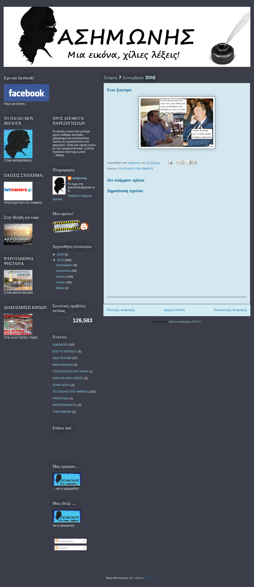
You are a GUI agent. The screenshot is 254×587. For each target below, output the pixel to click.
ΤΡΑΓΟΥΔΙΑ (60, 398)
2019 (61, 254)
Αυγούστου (64, 270)
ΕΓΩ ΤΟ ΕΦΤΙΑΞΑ (65, 351)
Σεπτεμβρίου (65, 265)
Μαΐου (60, 288)
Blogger (149, 578)
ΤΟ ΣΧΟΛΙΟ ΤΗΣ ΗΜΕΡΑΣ (135, 169)
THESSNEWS (62, 411)
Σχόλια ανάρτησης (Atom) (185, 322)
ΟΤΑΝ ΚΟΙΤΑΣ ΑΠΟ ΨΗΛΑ (70, 371)
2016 (61, 260)
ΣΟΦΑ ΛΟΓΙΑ (61, 385)
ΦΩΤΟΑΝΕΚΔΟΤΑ (65, 405)
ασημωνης (79, 178)
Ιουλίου (61, 276)
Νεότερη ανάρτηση (121, 310)
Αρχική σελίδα (174, 310)
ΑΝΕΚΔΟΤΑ (60, 344)
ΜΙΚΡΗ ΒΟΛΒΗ (63, 364)
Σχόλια (61, 548)
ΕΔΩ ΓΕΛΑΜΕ (62, 358)
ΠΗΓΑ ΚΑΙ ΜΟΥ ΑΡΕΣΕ (68, 378)
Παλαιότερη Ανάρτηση (230, 310)
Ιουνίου (61, 282)
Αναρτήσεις (64, 541)
